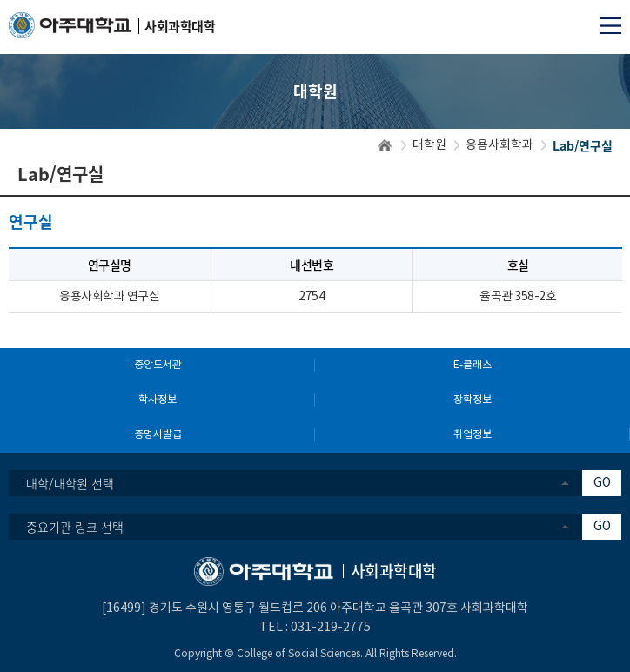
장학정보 (472, 400)
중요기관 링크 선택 (75, 526)
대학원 (429, 145)
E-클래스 (472, 365)
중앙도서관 (158, 365)
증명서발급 (158, 434)
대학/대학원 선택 (70, 483)
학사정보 (157, 400)
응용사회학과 (499, 145)
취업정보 (472, 434)
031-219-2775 (331, 628)
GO (602, 483)
